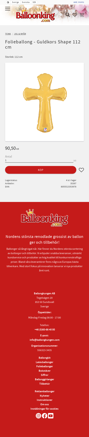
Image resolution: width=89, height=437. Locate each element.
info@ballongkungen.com (45, 340)
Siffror (44, 375)
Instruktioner (44, 400)
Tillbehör (44, 384)
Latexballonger (44, 362)
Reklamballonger (44, 391)
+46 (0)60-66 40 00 (45, 329)
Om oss (44, 404)
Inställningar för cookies (44, 409)
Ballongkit (45, 358)
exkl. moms (79, 2)
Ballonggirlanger (44, 379)
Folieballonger (44, 366)
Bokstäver (45, 371)
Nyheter (44, 396)
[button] (8, 9)
